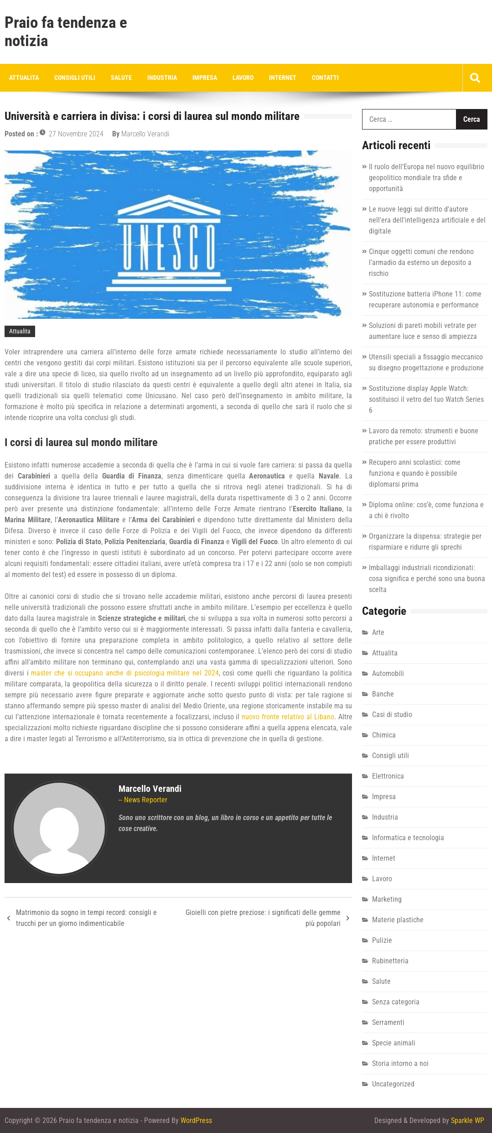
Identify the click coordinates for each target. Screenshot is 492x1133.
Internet (282, 77)
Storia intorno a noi (400, 1063)
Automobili (388, 673)
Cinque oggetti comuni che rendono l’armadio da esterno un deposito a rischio (421, 262)
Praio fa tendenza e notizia (66, 32)
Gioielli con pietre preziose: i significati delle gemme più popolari (263, 918)
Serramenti (388, 1022)
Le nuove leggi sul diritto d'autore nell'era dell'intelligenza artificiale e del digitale (427, 220)
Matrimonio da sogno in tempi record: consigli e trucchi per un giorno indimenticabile (86, 918)
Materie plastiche (398, 919)
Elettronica (388, 776)
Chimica (384, 735)
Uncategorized (393, 1084)
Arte (378, 632)
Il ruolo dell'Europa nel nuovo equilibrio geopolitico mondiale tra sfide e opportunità (426, 177)
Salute (121, 77)
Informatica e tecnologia (408, 837)
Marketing (387, 899)
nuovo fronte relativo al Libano (288, 716)
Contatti (325, 77)
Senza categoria (395, 1002)
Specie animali (393, 1043)
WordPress (196, 1120)
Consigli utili (74, 77)
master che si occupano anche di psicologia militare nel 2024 (124, 673)
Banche (383, 694)
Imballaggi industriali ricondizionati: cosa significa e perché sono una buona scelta (427, 578)
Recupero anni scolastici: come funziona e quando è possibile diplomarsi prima (415, 473)
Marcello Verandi (145, 134)
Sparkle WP (467, 1120)
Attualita (24, 77)
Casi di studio (392, 714)
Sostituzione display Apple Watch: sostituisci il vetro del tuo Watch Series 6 (426, 399)
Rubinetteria (390, 960)
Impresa (204, 77)
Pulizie (382, 940)
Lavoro (243, 77)
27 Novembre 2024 (76, 134)
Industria (162, 77)
